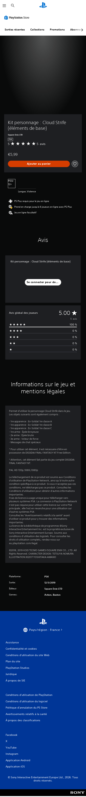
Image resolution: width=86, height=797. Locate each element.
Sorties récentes (15, 29)
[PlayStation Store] (17, 17)
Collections (37, 29)
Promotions (57, 29)
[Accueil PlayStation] (43, 5)
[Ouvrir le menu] (4, 5)
